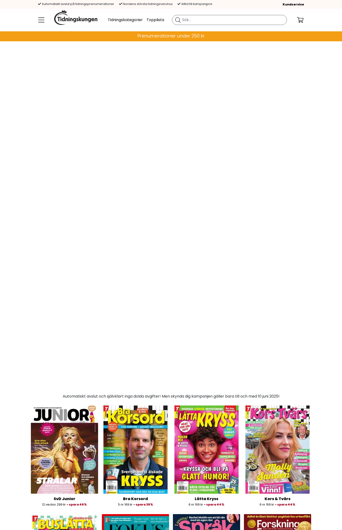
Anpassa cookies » (56, 496)
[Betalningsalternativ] (197, 475)
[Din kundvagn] (304, 20)
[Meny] (40, 20)
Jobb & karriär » (54, 479)
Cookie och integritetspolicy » (66, 491)
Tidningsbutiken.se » (126, 479)
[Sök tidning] (178, 20)
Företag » (48, 513)
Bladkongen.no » (123, 474)
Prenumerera (171, 440)
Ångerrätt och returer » (61, 502)
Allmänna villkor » (55, 485)
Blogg (252, 474)
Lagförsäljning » (53, 525)
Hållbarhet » (50, 508)
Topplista (155, 20)
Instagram (257, 485)
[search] (229, 20)
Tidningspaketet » (124, 485)
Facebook (256, 479)
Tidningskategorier (125, 20)
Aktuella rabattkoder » (60, 519)
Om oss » (47, 474)
